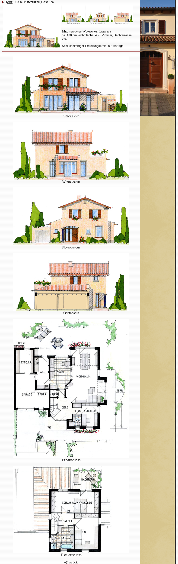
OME (10, 2)
